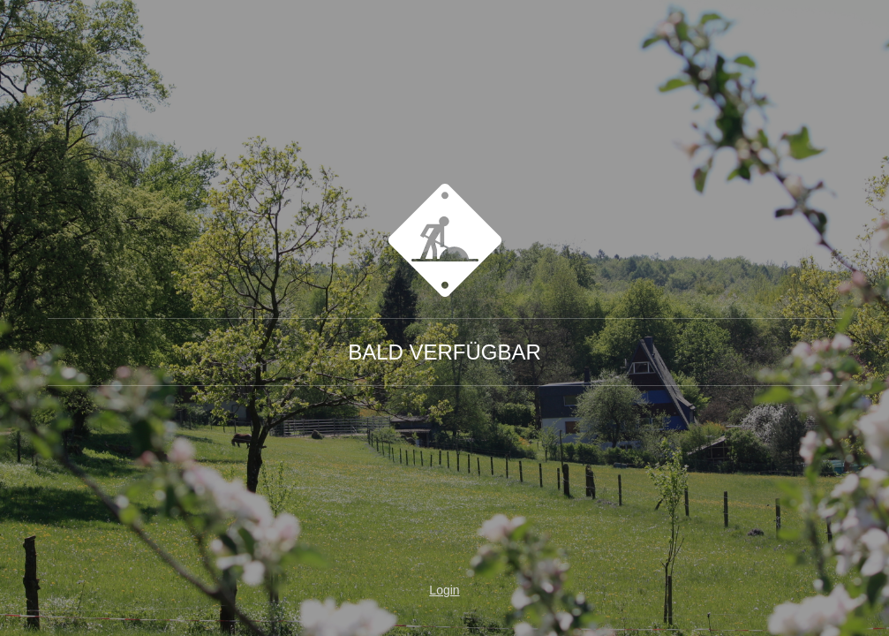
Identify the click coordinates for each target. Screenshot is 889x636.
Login (444, 590)
